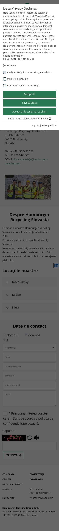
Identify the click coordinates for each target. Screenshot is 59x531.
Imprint (35, 125)
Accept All (29, 94)
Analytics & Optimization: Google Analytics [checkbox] (29, 72)
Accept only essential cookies (29, 111)
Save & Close (29, 102)
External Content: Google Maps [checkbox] (23, 85)
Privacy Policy (49, 125)
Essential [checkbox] (12, 65)
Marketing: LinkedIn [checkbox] (17, 78)
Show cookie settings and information (29, 118)
